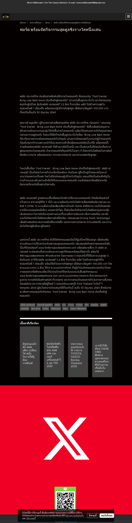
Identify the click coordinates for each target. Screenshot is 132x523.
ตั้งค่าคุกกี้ (93, 515)
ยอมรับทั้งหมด (106, 515)
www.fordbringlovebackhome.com (57, 247)
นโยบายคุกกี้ (31, 518)
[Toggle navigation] (128, 16)
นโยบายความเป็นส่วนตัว (74, 515)
